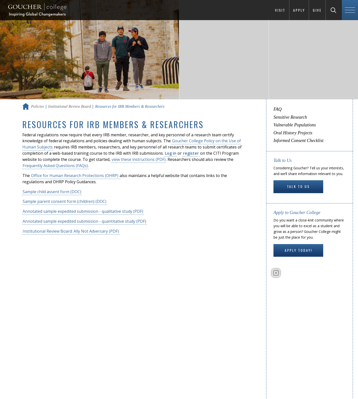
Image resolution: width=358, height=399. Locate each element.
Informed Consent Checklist (298, 140)
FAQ (277, 109)
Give (317, 10)
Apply (299, 10)
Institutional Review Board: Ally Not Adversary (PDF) (71, 231)
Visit (280, 10)
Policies (37, 106)
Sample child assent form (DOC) (52, 191)
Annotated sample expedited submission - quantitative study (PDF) (84, 221)
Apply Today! (298, 250)
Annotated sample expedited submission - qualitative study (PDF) (83, 211)
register (191, 153)
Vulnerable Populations (294, 124)
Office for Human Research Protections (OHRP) (75, 175)
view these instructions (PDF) (139, 159)
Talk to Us (298, 186)
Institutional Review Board (69, 106)
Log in (170, 153)
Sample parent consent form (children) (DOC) (64, 201)
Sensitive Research (290, 117)
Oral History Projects (292, 132)
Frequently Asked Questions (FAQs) (55, 165)
